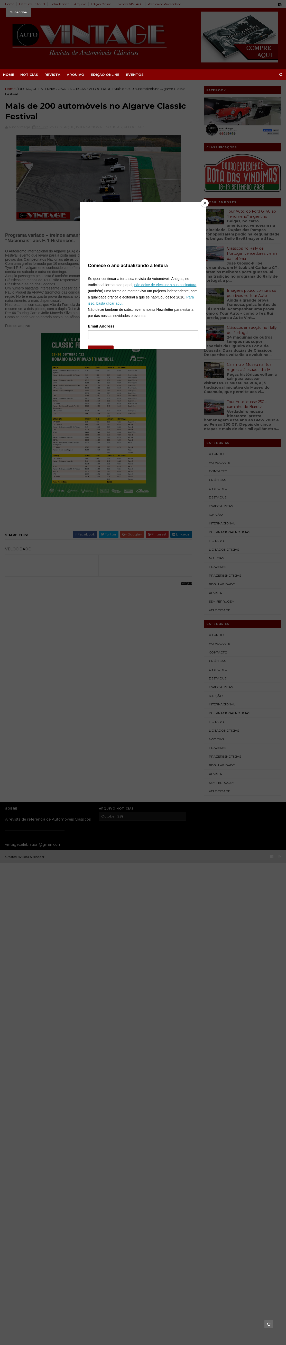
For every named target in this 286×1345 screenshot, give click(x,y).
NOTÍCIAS (29, 74)
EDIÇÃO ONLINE (105, 74)
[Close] (205, 203)
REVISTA (52, 74)
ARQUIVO (75, 74)
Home (8, 74)
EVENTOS (135, 74)
